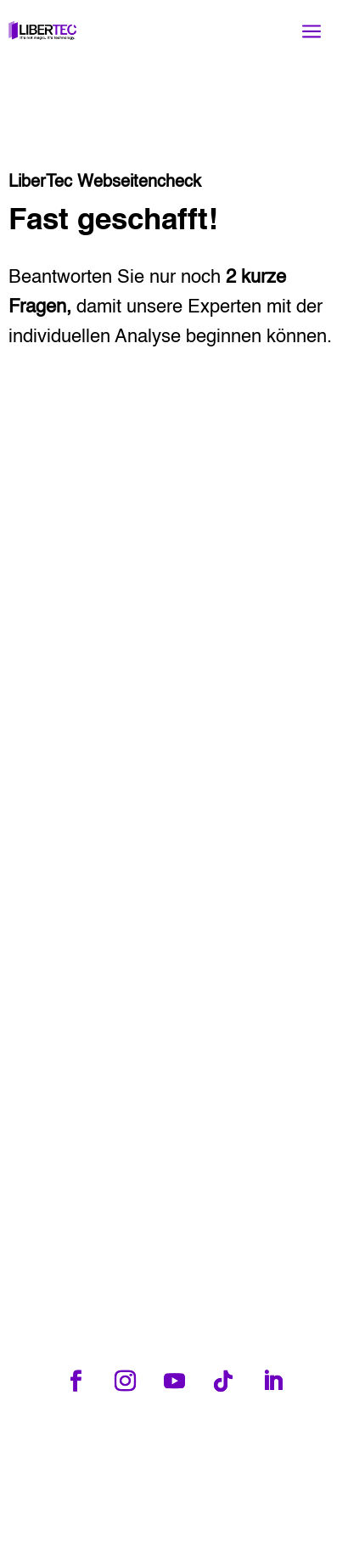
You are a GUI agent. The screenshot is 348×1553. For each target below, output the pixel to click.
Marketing (228, 1527)
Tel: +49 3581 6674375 (153, 1448)
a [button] (311, 32)
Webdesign (117, 1527)
